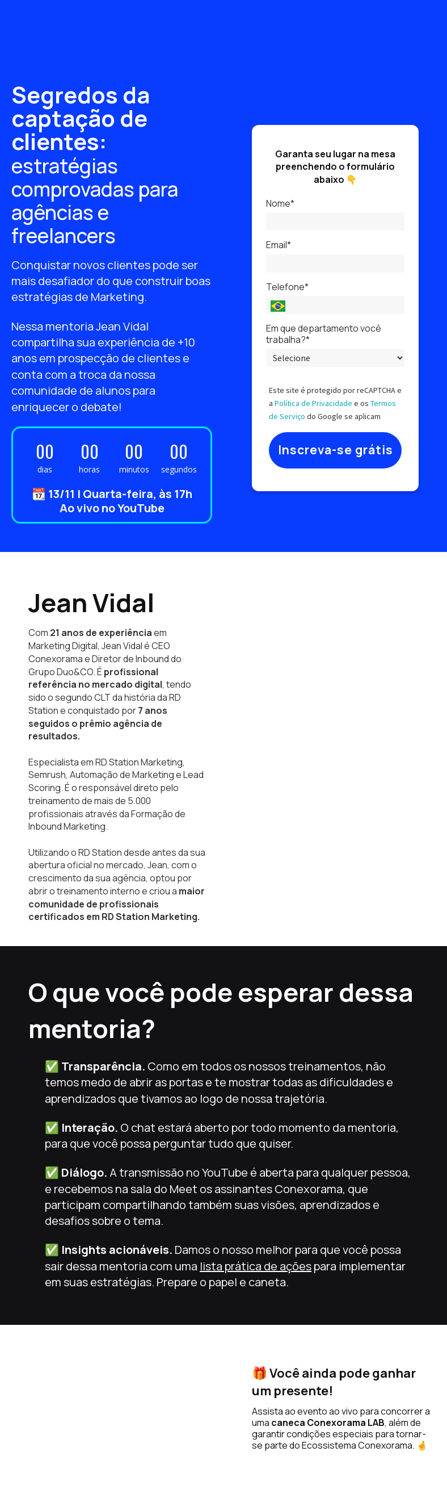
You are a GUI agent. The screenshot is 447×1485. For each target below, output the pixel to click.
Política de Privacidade (313, 403)
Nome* (280, 203)
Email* (278, 244)
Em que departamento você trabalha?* (323, 334)
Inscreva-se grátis (335, 450)
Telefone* (287, 286)
